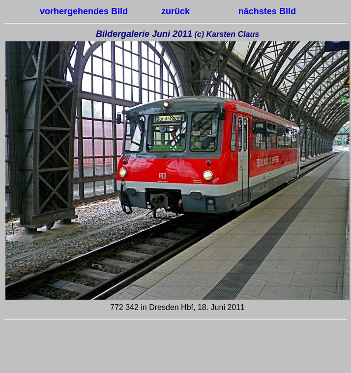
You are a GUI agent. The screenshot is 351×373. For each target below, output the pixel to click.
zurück (175, 11)
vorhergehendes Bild (84, 11)
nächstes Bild (267, 11)
